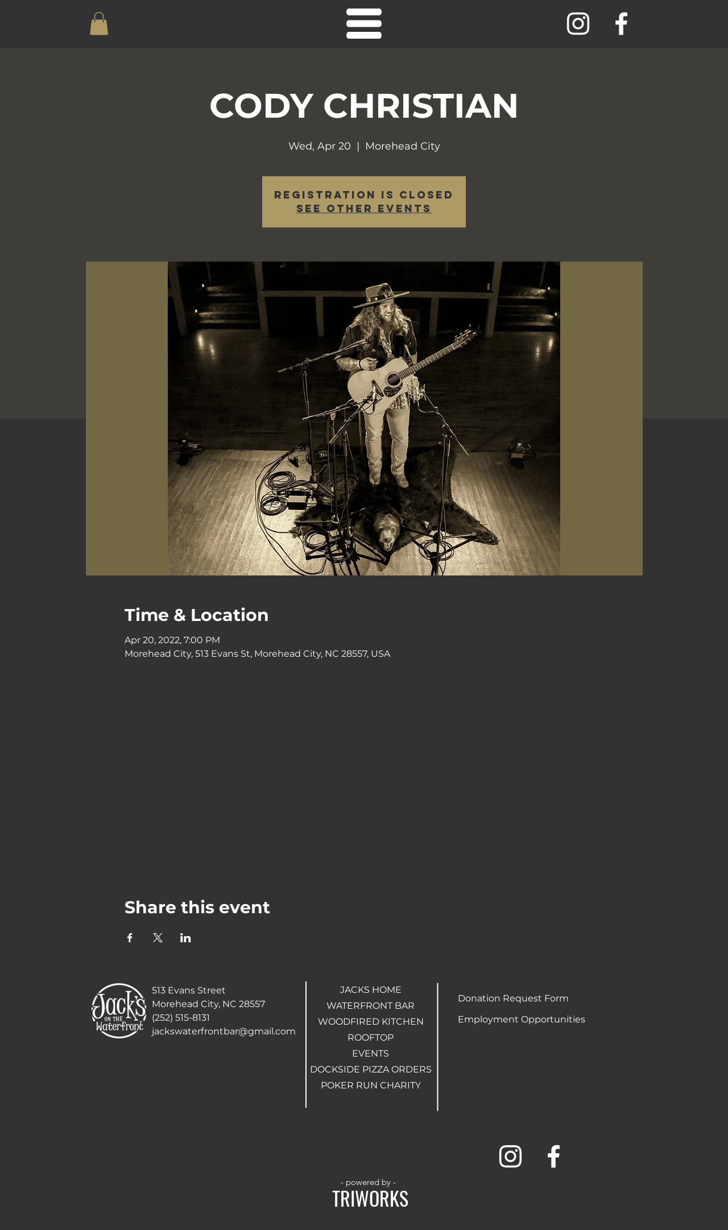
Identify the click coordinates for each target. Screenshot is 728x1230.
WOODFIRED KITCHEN (370, 1021)
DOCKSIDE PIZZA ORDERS (370, 1069)
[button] (99, 23)
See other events (364, 208)
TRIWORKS (370, 1197)
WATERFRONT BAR (370, 1005)
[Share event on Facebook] (130, 937)
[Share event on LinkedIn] (185, 937)
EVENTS (370, 1053)
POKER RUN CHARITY (370, 1085)
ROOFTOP (371, 1037)
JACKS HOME (371, 989)
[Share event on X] (157, 937)
